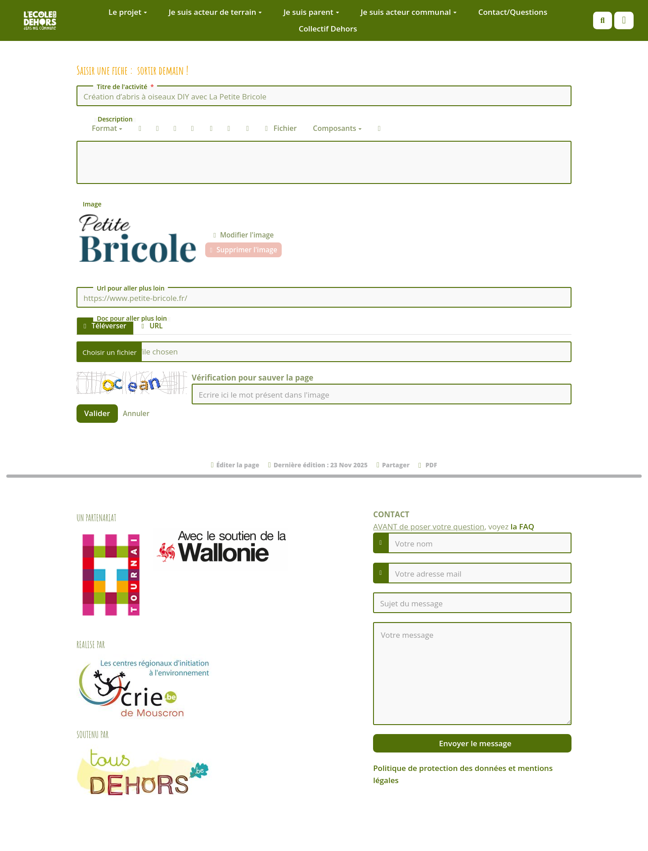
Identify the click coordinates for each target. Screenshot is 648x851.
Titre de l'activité (126, 87)
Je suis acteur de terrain (215, 12)
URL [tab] (152, 325)
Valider (97, 413)
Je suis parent (311, 12)
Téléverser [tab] (105, 325)
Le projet (127, 12)
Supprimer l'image (243, 249)
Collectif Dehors (328, 28)
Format (107, 128)
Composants (337, 128)
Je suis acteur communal (408, 12)
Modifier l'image (243, 234)
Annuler (136, 413)
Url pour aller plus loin (131, 288)
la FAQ (523, 526)
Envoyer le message (474, 743)
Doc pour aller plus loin (132, 318)
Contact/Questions (513, 12)
